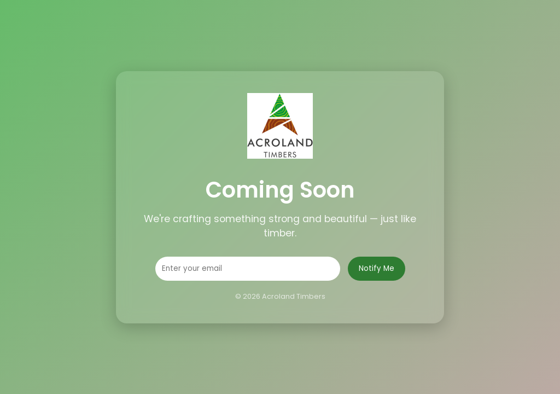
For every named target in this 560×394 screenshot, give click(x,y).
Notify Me (376, 268)
